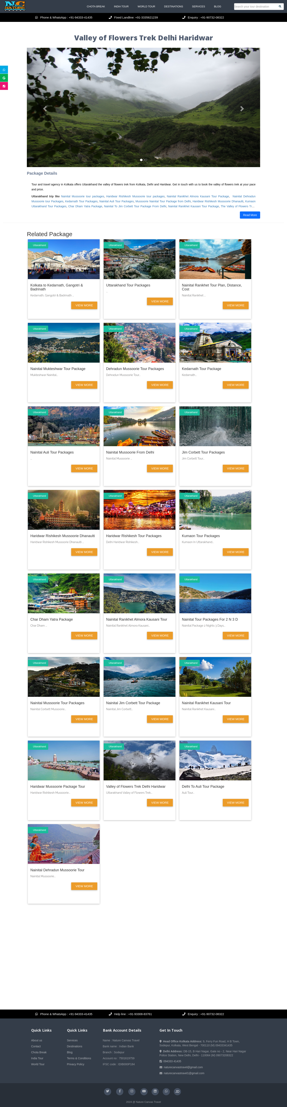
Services (198, 6)
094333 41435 (172, 1061)
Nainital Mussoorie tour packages (82, 196)
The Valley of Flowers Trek (238, 206)
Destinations (173, 6)
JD (177, 1091)
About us (36, 1040)
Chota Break (96, 6)
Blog (217, 6)
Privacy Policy (75, 1064)
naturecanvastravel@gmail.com (183, 1067)
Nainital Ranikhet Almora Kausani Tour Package (198, 196)
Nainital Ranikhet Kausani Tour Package (193, 206)
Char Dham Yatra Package (85, 206)
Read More (250, 215)
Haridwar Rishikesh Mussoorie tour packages (135, 196)
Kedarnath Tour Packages (81, 201)
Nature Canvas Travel (148, 1101)
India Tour (121, 6)
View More (84, 305)
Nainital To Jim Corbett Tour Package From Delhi (135, 206)
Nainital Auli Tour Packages (116, 201)
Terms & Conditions (79, 1058)
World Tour (146, 6)
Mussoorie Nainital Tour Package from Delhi (163, 201)
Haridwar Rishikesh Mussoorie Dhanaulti (218, 201)
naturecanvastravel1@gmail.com (184, 1073)
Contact (36, 1046)
